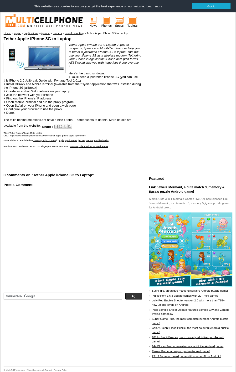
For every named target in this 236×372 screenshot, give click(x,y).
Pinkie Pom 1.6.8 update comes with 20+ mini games (185, 295)
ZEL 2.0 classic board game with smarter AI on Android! (186, 356)
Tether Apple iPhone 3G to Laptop (38, 38)
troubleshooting (101, 140)
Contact (48, 370)
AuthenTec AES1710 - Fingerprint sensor (39, 146)
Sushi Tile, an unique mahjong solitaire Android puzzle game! (190, 290)
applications (71, 140)
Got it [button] (211, 6)
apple (61, 140)
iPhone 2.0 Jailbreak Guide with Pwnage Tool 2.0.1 (44, 80)
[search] (62, 296)
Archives (38, 370)
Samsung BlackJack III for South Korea (89, 146)
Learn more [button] (154, 6)
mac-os (89, 140)
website (34, 126)
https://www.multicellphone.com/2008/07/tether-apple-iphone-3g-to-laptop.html (48, 135)
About (30, 370)
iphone (81, 140)
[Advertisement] (59, 160)
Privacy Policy (60, 370)
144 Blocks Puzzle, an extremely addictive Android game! (187, 346)
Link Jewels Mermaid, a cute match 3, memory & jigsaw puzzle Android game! (187, 189)
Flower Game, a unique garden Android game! (181, 351)
